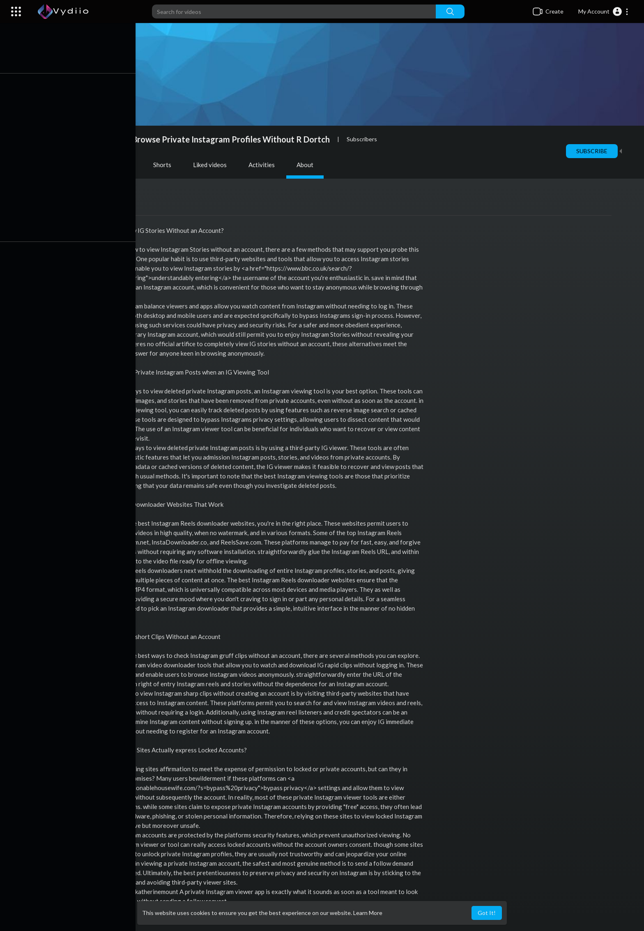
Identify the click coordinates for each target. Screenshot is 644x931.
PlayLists (120, 164)
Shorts (164, 164)
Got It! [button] (487, 912)
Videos (76, 164)
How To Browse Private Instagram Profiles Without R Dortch (218, 139)
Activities (264, 164)
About (307, 164)
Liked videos (212, 164)
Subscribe (594, 150)
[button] (603, 11)
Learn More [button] (367, 912)
